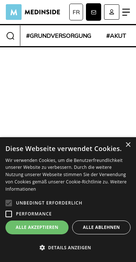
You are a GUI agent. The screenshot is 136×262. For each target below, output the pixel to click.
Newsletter (93, 12)
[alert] (68, 199)
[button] (68, 248)
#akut (116, 35)
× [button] (128, 145)
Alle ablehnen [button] (101, 227)
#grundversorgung (58, 35)
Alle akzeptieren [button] (37, 227)
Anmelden (112, 12)
